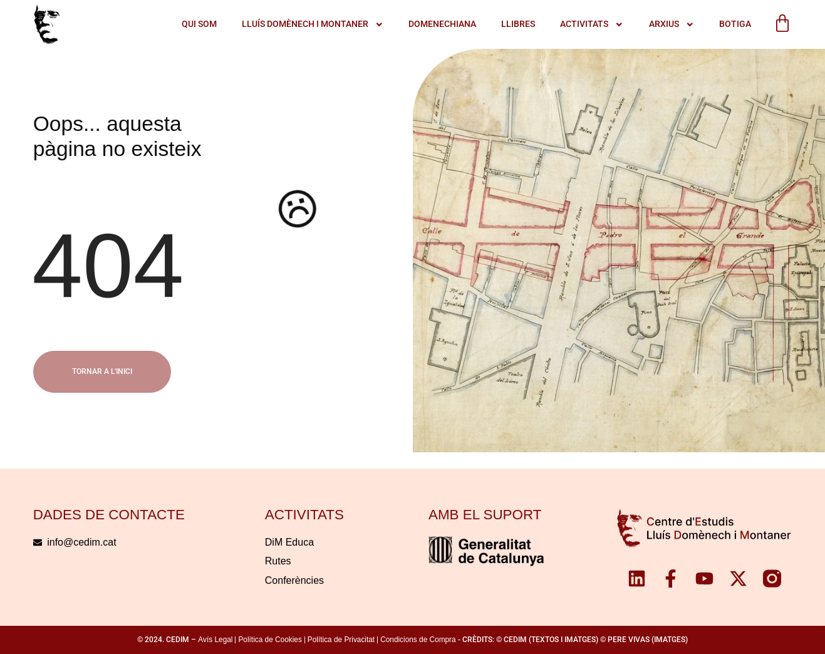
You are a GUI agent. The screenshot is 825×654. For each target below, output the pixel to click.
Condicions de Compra (417, 639)
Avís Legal (215, 639)
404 (108, 265)
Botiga (735, 24)
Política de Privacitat (341, 639)
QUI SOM (199, 24)
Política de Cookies (269, 639)
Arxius (671, 24)
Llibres (518, 24)
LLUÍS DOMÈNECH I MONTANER (312, 24)
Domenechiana (442, 24)
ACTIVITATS (591, 24)
